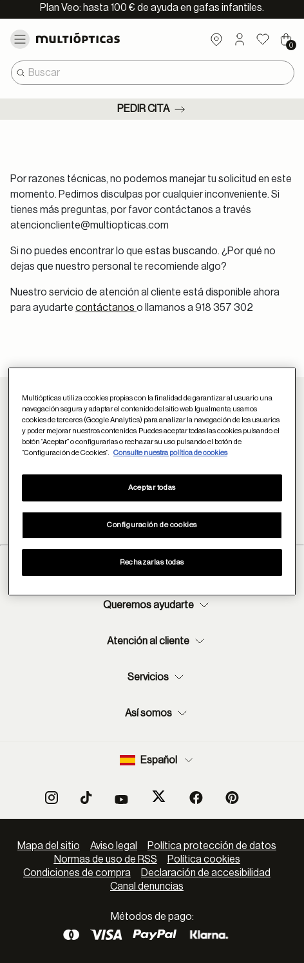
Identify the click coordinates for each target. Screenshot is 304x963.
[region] (152, 481)
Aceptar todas (151, 487)
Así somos (157, 713)
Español (157, 760)
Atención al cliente (157, 641)
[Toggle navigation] (20, 39)
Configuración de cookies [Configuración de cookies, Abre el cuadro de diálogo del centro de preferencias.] (152, 524)
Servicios (157, 677)
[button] (239, 39)
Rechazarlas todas (152, 562)
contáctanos (106, 308)
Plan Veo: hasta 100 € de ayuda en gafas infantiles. (152, 8)
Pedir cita (152, 109)
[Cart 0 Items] (286, 39)
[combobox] (152, 73)
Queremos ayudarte (157, 605)
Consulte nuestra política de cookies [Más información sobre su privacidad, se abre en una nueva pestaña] (170, 452)
